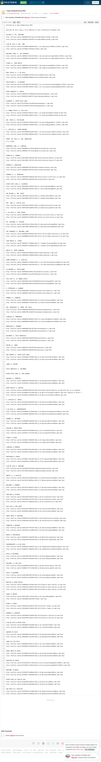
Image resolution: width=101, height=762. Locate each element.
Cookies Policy (79, 749)
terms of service (26, 752)
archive (26, 750)
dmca (46, 752)
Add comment (55, 13)
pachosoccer (13, 13)
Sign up (95, 2)
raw (85, 22)
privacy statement (6, 752)
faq (31, 750)
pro (63, 750)
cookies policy (17, 752)
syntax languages (17, 750)
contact (60, 752)
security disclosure (38, 752)
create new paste (6, 750)
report (96, 22)
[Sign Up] (67, 756)
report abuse (53, 752)
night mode (41, 750)
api (46, 750)
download (90, 22)
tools (34, 750)
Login (88, 2)
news (59, 750)
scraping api (52, 750)
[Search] (43, 2)
